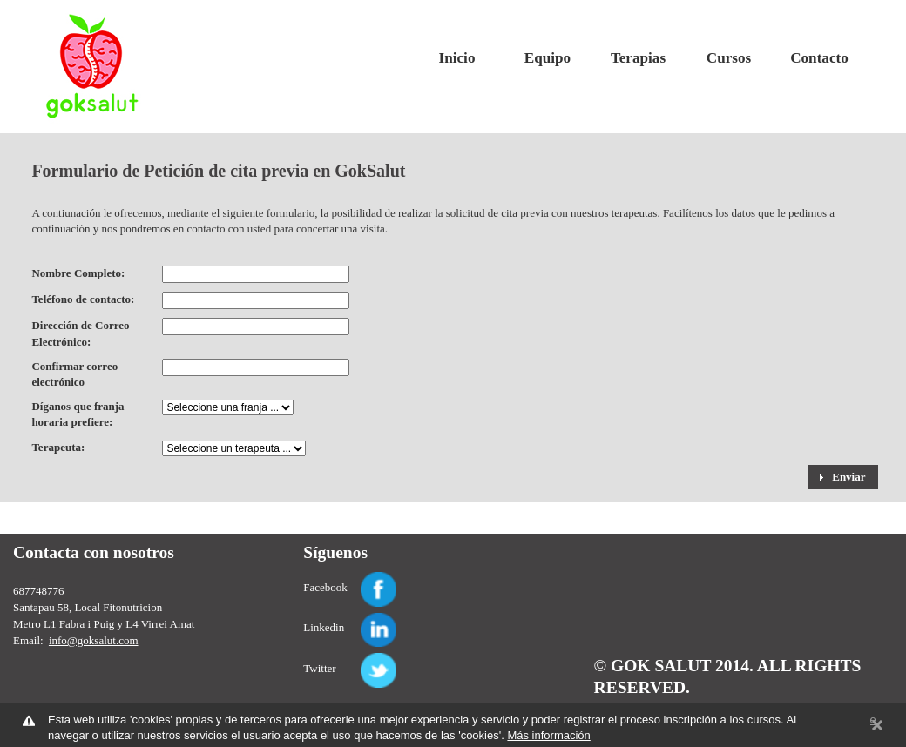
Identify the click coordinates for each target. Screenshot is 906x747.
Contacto (819, 58)
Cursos (729, 58)
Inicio (457, 58)
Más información (548, 735)
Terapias (638, 58)
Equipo (547, 58)
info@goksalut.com (94, 640)
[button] (843, 477)
